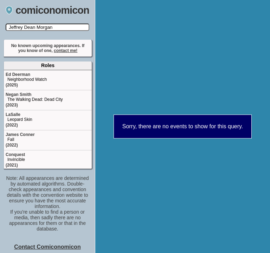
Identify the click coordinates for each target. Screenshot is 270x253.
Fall (10, 139)
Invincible (16, 159)
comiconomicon (47, 10)
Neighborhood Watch (27, 79)
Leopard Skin (19, 119)
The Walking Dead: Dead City (35, 99)
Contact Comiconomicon (47, 247)
